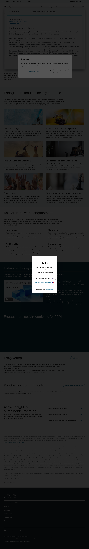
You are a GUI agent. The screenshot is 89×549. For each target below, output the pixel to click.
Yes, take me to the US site (44, 278)
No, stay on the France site (44, 282)
